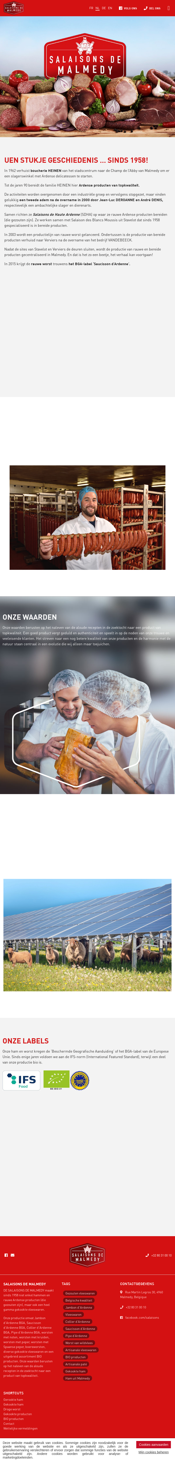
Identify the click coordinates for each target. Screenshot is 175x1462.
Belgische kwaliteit (78, 1300)
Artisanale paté (76, 1364)
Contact (8, 1423)
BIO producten (75, 1357)
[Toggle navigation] (169, 8)
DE (104, 8)
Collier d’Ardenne (77, 1321)
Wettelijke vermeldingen (20, 1428)
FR (91, 8)
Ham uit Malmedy (77, 1378)
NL (97, 8)
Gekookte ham (75, 1371)
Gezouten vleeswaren (80, 1293)
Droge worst (12, 1409)
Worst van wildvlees (79, 1343)
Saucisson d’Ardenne (80, 1328)
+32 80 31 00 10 (159, 1255)
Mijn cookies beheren (154, 1452)
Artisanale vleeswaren (80, 1350)
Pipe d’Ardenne (76, 1336)
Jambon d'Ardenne (78, 1307)
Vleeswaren (73, 1314)
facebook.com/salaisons (139, 1317)
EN (110, 8)
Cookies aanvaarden (153, 1444)
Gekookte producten (17, 1414)
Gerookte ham (13, 1399)
